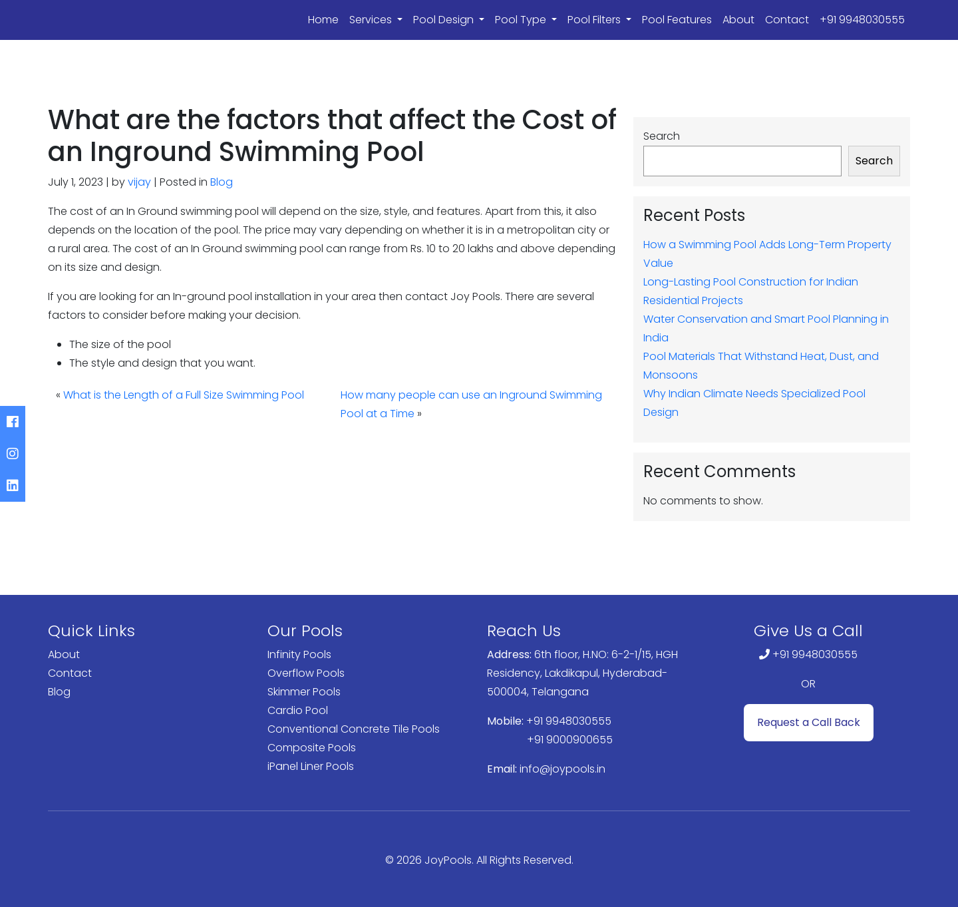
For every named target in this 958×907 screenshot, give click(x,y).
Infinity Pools (299, 654)
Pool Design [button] (444, 19)
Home (323, 19)
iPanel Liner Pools (310, 766)
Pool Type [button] (522, 19)
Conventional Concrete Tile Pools (353, 729)
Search (661, 136)
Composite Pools (311, 747)
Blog (221, 182)
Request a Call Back (808, 722)
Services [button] (372, 19)
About (738, 19)
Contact (787, 19)
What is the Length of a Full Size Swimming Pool (183, 395)
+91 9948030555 (862, 19)
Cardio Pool (297, 710)
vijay (139, 182)
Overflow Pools (306, 673)
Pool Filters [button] (595, 19)
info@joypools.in (562, 769)
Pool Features (677, 19)
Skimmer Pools (304, 691)
